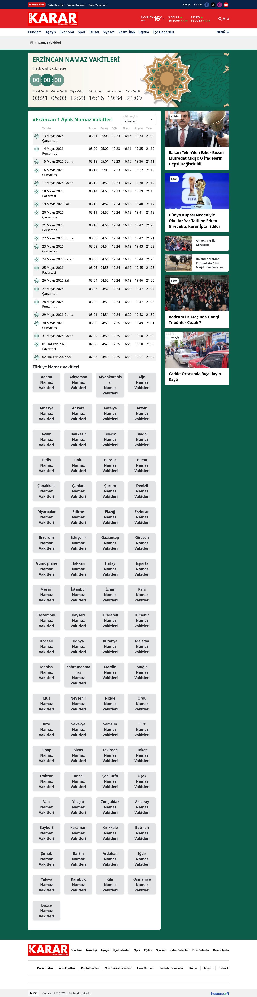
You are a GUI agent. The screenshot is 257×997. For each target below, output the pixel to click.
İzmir (110, 595)
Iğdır (142, 859)
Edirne (78, 517)
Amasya (46, 414)
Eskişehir (78, 543)
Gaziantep (110, 543)
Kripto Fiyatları (90, 968)
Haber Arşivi (226, 968)
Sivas (78, 755)
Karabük (78, 885)
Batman (142, 833)
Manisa (46, 672)
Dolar (173, 17)
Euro (195, 17)
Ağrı (142, 382)
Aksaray (142, 807)
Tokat (142, 755)
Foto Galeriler (56, 5)
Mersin (46, 595)
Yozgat (78, 807)
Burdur (110, 465)
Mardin (110, 672)
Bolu (78, 465)
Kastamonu (46, 621)
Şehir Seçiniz (130, 116)
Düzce (46, 911)
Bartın (78, 859)
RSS (33, 993)
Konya (78, 647)
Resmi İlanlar (221, 950)
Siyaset (109, 32)
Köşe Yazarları (97, 5)
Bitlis (46, 465)
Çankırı (78, 491)
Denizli (142, 491)
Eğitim (144, 32)
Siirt (142, 730)
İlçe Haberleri (163, 32)
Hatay (110, 569)
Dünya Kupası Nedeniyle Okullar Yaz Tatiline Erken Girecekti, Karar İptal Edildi (194, 220)
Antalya (110, 414)
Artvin (142, 414)
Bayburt (46, 833)
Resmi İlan (126, 32)
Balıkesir (78, 439)
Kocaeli (46, 647)
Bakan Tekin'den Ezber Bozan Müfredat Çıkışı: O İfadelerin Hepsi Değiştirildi (196, 158)
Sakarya (78, 730)
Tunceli (78, 781)
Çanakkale (46, 491)
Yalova (46, 885)
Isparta (142, 569)
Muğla (142, 672)
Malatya (142, 647)
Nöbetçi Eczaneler (171, 968)
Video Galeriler (76, 5)
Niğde (110, 704)
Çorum (110, 491)
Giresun (142, 543)
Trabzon (46, 781)
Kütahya (110, 647)
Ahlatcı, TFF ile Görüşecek (206, 243)
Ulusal (94, 32)
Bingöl (142, 439)
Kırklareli (110, 621)
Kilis (110, 885)
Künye (187, 4)
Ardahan (110, 859)
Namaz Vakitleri (48, 42)
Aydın (46, 439)
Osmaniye (142, 885)
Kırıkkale (110, 833)
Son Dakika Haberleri (118, 968)
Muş (46, 704)
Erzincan (142, 517)
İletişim (197, 4)
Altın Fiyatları (67, 968)
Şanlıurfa (110, 781)
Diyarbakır (46, 517)
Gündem (35, 32)
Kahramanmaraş (78, 675)
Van (46, 807)
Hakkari (78, 569)
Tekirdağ (110, 755)
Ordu (142, 704)
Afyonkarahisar (110, 385)
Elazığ (110, 517)
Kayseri (78, 621)
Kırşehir (142, 621)
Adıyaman (78, 382)
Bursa (142, 465)
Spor (82, 32)
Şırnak (46, 859)
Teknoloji (91, 950)
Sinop (46, 755)
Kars (142, 595)
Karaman (78, 833)
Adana (46, 382)
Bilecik (110, 439)
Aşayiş (50, 32)
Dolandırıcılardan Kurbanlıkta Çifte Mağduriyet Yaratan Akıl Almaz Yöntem (209, 263)
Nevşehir (78, 704)
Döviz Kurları (45, 968)
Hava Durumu (145, 968)
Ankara (78, 414)
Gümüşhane (46, 569)
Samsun (110, 730)
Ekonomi (67, 32)
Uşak (142, 781)
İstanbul (78, 595)
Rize (46, 730)
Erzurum (46, 543)
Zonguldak (110, 807)
